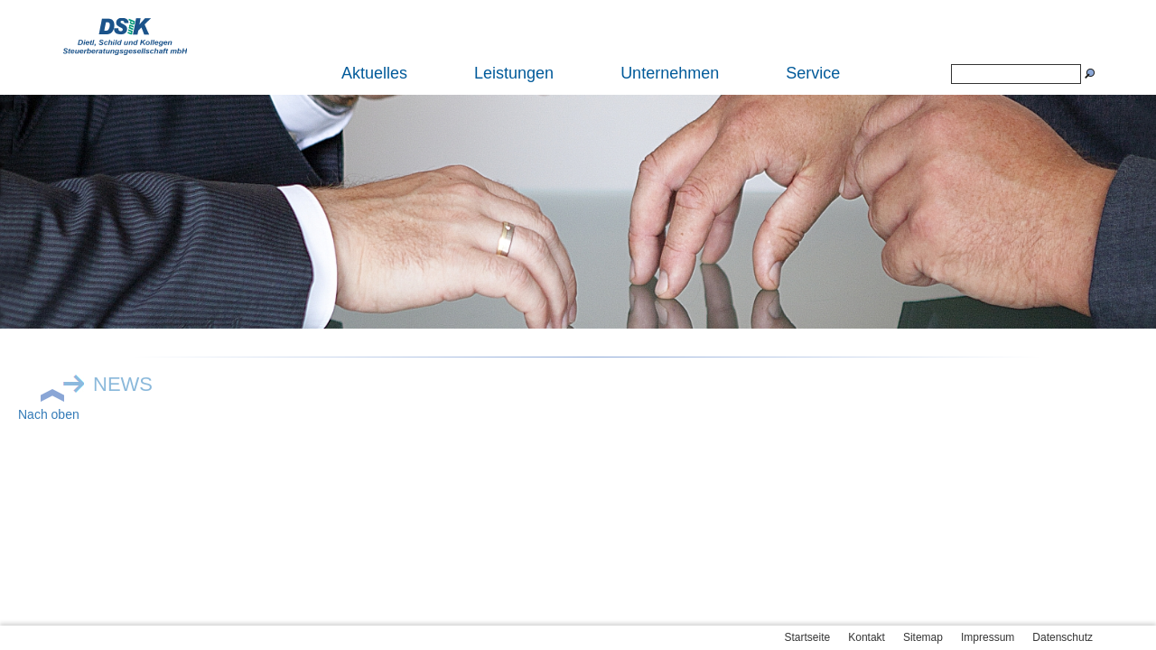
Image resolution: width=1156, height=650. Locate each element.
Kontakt (866, 637)
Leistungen (514, 73)
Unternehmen (669, 73)
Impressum (987, 637)
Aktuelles (374, 73)
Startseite (808, 637)
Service (813, 73)
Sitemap (923, 637)
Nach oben (48, 414)
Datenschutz (1062, 637)
